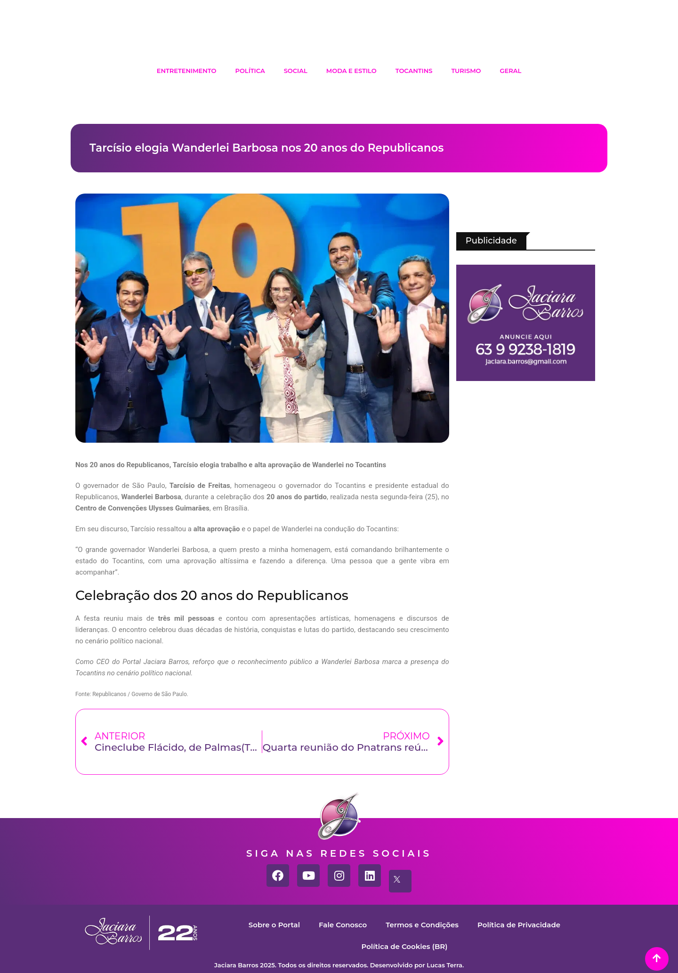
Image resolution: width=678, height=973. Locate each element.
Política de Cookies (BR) (404, 946)
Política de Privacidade (518, 924)
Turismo (466, 70)
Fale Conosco (343, 924)
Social (295, 70)
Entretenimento (187, 70)
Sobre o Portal (274, 924)
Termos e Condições (422, 924)
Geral (511, 70)
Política (250, 70)
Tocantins (414, 70)
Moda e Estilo (351, 70)
